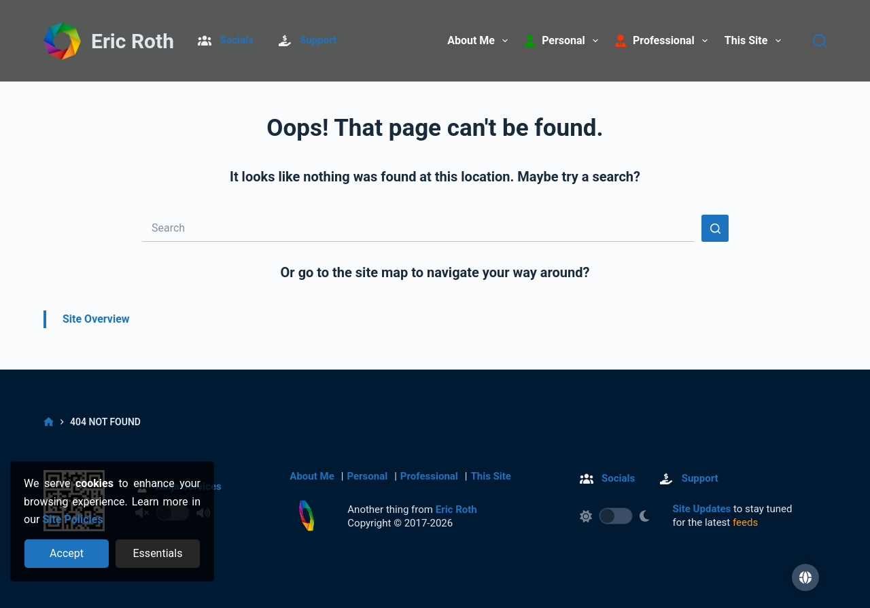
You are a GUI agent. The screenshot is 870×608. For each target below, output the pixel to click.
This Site (755, 41)
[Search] (819, 41)
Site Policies (72, 519)
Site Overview (96, 318)
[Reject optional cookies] (158, 553)
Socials (237, 40)
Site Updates (702, 509)
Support (318, 40)
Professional (429, 476)
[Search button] (715, 228)
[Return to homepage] (307, 516)
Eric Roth (132, 41)
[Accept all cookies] (66, 553)
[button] (805, 577)
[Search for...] (418, 228)
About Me (480, 41)
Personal (367, 476)
